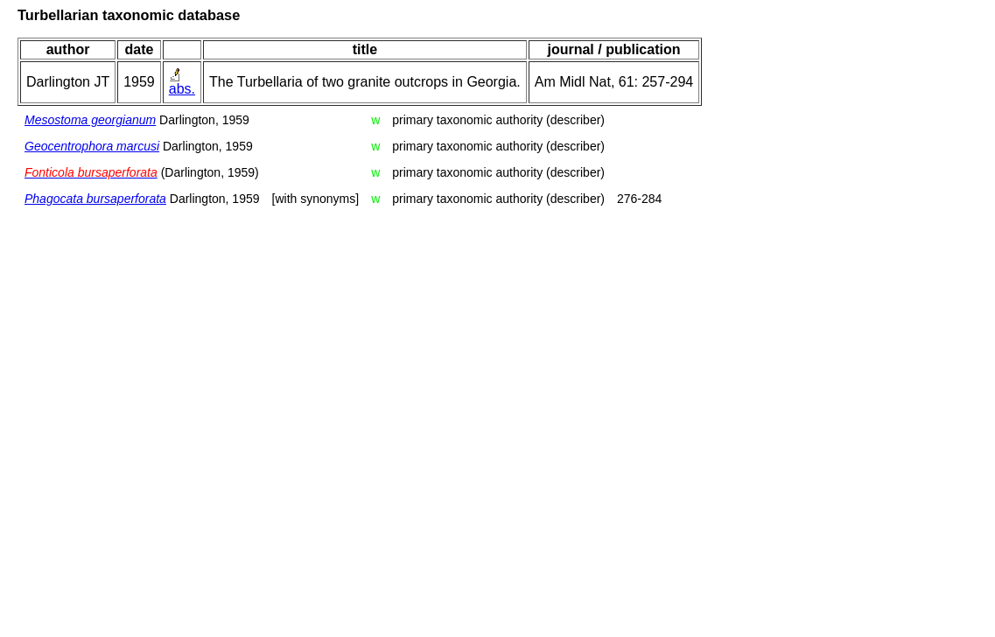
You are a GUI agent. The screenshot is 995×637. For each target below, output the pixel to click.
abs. (182, 88)
